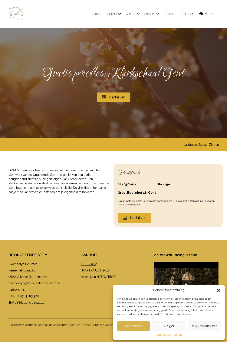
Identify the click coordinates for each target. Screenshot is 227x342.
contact (149, 14)
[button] (218, 290)
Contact (177, 334)
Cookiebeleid (163, 334)
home (96, 14)
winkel (130, 14)
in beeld (169, 14)
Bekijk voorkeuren (204, 326)
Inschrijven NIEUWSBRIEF (98, 277)
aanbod (111, 14)
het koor (187, 14)
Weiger (168, 326)
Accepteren (134, 326)
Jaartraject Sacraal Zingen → (203, 144)
